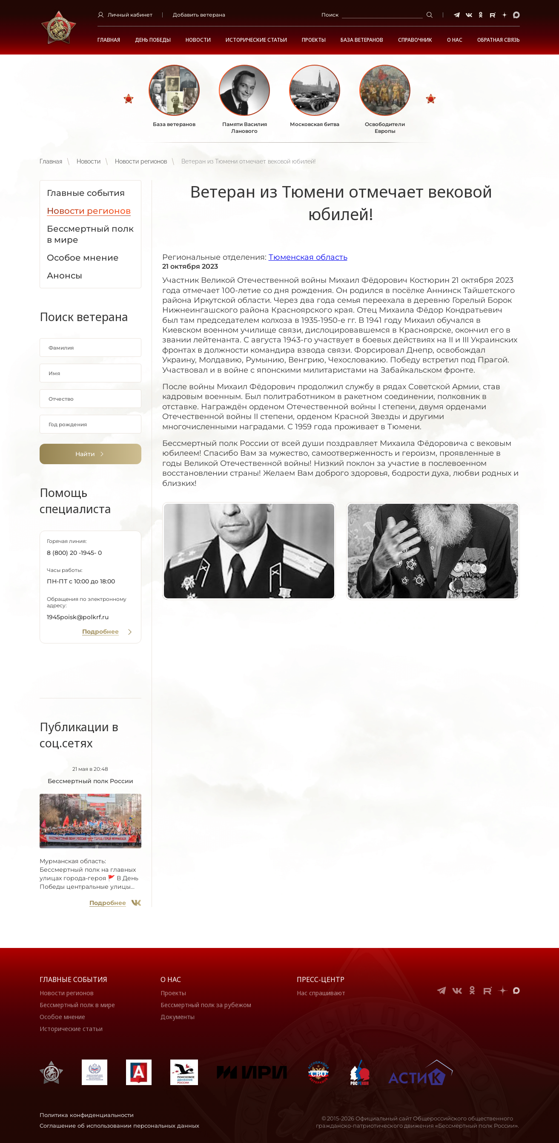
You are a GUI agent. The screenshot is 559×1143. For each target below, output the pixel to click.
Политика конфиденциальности (87, 1114)
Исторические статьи (256, 40)
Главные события (73, 979)
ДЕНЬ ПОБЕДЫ (153, 40)
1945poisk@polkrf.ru (78, 617)
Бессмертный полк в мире (77, 1005)
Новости (198, 40)
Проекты (314, 40)
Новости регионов (141, 161)
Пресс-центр (320, 979)
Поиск (329, 14)
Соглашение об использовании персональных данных (119, 1125)
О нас (171, 979)
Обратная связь (498, 40)
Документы (178, 1017)
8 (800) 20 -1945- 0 (74, 553)
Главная (108, 40)
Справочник (415, 40)
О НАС (454, 40)
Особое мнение (62, 1017)
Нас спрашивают (321, 993)
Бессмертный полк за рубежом (206, 1005)
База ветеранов (362, 40)
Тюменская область (308, 257)
